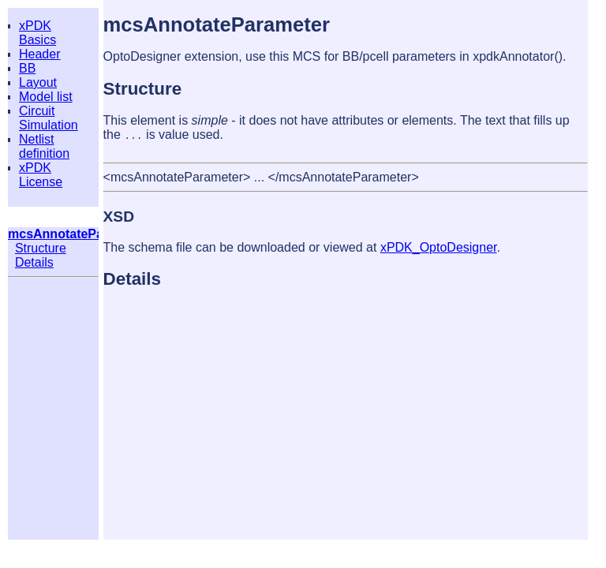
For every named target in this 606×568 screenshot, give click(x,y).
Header (39, 54)
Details (34, 262)
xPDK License (40, 175)
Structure (40, 248)
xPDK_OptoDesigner (438, 247)
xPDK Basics (37, 33)
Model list (46, 96)
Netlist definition (44, 146)
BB (27, 68)
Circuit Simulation (48, 118)
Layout (38, 82)
